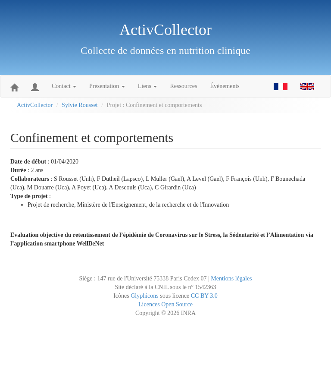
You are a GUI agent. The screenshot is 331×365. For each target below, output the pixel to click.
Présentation (107, 86)
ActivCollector (35, 105)
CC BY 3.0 (204, 296)
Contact (64, 86)
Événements (224, 86)
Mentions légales (231, 278)
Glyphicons (145, 296)
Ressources (183, 86)
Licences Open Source (165, 304)
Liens (147, 86)
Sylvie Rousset (80, 105)
